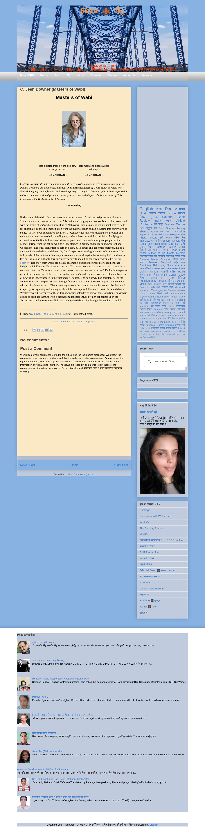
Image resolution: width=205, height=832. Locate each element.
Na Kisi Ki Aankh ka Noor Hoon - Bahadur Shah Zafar (60, 779)
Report (173, 296)
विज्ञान (150, 283)
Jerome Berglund (160, 262)
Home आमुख (27, 75)
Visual (160, 312)
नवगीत (182, 318)
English (146, 209)
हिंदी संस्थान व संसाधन (150, 576)
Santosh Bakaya (166, 246)
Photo (152, 293)
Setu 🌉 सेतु (102, 11)
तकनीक (155, 328)
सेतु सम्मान (175, 303)
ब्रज (183, 325)
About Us (129, 75)
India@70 (155, 287)
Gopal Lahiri (147, 243)
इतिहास (165, 287)
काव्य (182, 209)
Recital (148, 328)
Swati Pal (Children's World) (47, 751)
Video (182, 296)
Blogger (154, 824)
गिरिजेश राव (173, 318)
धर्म (149, 315)
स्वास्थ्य (153, 312)
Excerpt (166, 240)
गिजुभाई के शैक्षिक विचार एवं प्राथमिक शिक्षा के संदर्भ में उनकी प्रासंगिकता (63, 714)
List (142, 228)
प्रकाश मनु (157, 231)
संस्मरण (151, 249)
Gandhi (152, 296)
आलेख (152, 213)
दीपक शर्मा (157, 234)
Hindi (143, 213)
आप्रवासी (181, 312)
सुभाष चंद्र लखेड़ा (169, 268)
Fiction (171, 213)
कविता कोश (145, 582)
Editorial (167, 217)
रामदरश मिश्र (146, 309)
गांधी (165, 290)
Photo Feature (148, 237)
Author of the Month (161, 253)
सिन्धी (159, 293)
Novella (161, 280)
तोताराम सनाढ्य (179, 334)
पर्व (184, 303)
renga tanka (161, 318)
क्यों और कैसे (172, 300)
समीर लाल (180, 256)
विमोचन (154, 315)
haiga (167, 322)
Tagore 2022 (160, 284)
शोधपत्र (158, 224)
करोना (163, 277)
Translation (178, 231)
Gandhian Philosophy (152, 265)
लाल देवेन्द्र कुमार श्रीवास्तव (44, 733)
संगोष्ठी (152, 337)
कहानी (161, 213)
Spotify (144, 612)
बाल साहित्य (156, 240)
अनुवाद (166, 234)
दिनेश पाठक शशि (176, 243)
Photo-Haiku (156, 331)
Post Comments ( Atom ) (81, 474)
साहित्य (173, 271)
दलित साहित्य (169, 309)
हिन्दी (159, 209)
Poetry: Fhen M (40, 696)
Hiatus (80, 75)
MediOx (144, 534)
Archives (146, 75)
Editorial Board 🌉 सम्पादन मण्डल (157, 570)
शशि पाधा (170, 256)
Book (181, 217)
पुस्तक (154, 217)
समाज (142, 325)
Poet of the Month (164, 334)
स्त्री (166, 293)
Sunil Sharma (167, 228)
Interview (145, 240)
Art (149, 234)
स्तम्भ (169, 220)
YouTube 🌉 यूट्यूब (150, 600)
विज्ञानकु (143, 277)
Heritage (172, 315)
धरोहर (142, 246)
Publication (155, 303)
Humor (181, 315)
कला (171, 287)
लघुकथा (143, 234)
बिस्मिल (181, 277)
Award (143, 293)
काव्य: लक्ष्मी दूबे (148, 412)
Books (44, 75)
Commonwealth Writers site (155, 516)
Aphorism (150, 325)
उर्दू (168, 280)
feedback (167, 331)
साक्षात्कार (144, 256)
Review (145, 220)
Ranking (169, 325)
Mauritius (144, 306)
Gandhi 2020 (177, 274)
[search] (165, 361)
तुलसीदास (176, 322)
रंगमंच (168, 328)
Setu (57, 75)
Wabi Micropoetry (85, 321)
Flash (174, 249)
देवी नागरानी (159, 256)
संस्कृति (153, 300)
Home (75, 465)
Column (172, 290)
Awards (112, 75)
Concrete (144, 287)
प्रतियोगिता (144, 300)
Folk (142, 328)
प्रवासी (164, 271)
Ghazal (176, 240)
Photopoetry (149, 334)
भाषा (183, 265)
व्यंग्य (183, 234)
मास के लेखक (145, 337)
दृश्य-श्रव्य (180, 306)
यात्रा (173, 280)
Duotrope (145, 510)
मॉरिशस (182, 300)
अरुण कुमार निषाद (149, 274)
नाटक (157, 306)
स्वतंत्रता (162, 315)
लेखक (143, 217)
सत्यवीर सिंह (180, 284)
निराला (165, 303)
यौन (141, 322)
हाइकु (154, 322)
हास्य (164, 306)
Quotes (160, 325)
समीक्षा (181, 213)
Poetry (171, 209)
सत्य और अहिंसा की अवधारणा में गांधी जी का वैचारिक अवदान (42, 769)
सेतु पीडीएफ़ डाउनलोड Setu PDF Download (162, 540)
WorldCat (145, 522)
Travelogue (157, 290)
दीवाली (162, 328)
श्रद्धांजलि (181, 290)
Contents (146, 224)
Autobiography (148, 280)
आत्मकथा (156, 268)
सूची (161, 237)
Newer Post (27, 465)
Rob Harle (161, 243)
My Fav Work (147, 318)
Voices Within (175, 224)
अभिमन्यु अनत (170, 312)
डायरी (177, 325)
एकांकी (175, 331)
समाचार (166, 249)
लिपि (183, 322)
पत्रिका (182, 331)
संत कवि (144, 303)
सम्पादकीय (175, 234)
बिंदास (150, 246)
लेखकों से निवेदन (147, 546)
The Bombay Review (151, 528)
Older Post (121, 465)
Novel (170, 265)
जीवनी (148, 268)
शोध (183, 240)
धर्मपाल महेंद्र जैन (175, 237)
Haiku (181, 271)
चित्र (142, 268)
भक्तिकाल (181, 309)
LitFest (171, 306)
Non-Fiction (163, 296)
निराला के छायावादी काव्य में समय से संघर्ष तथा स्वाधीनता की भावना (60, 797)
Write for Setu (147, 558)
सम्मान (154, 277)
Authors (96, 75)
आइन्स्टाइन (161, 300)
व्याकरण (147, 322)
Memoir (180, 253)
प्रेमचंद (171, 284)
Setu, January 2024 (63, 321)
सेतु (68, 75)
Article (180, 220)
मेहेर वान (179, 262)
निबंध (158, 249)
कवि (168, 231)
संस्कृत (164, 274)
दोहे (152, 306)
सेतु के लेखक (146, 564)
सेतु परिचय (145, 594)
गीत (151, 256)
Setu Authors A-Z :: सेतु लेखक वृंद (48, 660)
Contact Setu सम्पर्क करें (152, 588)
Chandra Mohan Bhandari (155, 259)
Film (160, 322)
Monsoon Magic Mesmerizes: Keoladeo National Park (60, 678)
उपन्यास (143, 315)
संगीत (142, 334)
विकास (174, 328)
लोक (141, 312)
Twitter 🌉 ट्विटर (149, 606)
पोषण (172, 277)
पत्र (177, 265)
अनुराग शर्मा (151, 228)
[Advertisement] (162, 143)
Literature (158, 309)
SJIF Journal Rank (150, 552)
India (157, 220)
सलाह (146, 312)
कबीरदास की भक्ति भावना (43, 642)
